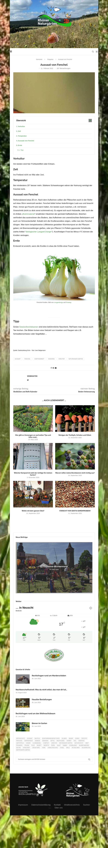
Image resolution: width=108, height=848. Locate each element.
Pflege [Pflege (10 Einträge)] (26, 745)
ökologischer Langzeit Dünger (39, 232)
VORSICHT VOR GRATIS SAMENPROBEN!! (75, 511)
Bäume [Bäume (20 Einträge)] (71, 738)
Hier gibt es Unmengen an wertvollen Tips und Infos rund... (33, 436)
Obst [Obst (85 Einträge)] (86, 743)
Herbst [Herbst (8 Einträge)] (69, 740)
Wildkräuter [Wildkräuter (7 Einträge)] (86, 747)
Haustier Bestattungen (42, 699)
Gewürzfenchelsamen (28, 327)
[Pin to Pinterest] (53, 368)
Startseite (39, 59)
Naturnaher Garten (76, 359)
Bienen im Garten (39, 723)
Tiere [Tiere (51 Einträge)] (43, 747)
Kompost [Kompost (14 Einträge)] (46, 743)
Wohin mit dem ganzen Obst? (33, 511)
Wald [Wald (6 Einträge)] (68, 747)
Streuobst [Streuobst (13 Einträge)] (26, 747)
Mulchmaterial (28, 214)
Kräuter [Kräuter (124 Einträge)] (54, 743)
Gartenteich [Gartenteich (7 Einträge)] (28, 740)
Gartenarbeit (39, 359)
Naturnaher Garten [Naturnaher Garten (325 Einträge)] (65, 743)
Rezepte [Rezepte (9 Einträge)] (46, 745)
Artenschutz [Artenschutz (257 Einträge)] (20, 738)
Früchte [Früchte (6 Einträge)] (84, 738)
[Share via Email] (55, 368)
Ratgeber (50, 59)
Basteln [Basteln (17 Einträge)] (37, 738)
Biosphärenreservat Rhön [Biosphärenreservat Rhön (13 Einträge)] (50, 738)
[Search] (93, 51)
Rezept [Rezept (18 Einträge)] (39, 745)
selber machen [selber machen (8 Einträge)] (84, 745)
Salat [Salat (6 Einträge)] (59, 745)
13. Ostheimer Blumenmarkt (54, 566)
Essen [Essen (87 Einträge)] (77, 738)
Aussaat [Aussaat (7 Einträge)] (29, 738)
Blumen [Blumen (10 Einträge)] (64, 738)
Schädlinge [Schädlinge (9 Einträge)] (73, 745)
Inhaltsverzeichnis (72, 805)
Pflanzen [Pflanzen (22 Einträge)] (19, 745)
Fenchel (27, 359)
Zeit (19, 131)
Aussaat (18, 359)
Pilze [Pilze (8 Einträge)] (33, 745)
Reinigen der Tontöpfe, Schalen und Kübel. (75, 435)
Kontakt (57, 805)
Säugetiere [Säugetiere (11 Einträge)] (36, 747)
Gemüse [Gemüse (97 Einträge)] (37, 740)
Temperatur (22, 136)
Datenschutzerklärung (40, 805)
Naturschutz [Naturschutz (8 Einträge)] (79, 743)
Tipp (22, 150)
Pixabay (68, 302)
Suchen (86, 805)
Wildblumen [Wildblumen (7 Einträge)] (76, 747)
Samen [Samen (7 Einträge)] (65, 745)
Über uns (59, 808)
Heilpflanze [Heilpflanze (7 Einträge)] (60, 740)
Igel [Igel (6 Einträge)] (75, 740)
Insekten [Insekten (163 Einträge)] (81, 740)
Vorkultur (21, 126)
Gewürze (51, 359)
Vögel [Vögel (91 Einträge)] (62, 747)
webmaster (32, 376)
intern (50, 808)
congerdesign (58, 302)
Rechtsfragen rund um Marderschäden (49, 676)
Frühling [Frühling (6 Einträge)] (19, 740)
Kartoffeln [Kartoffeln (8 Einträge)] (20, 743)
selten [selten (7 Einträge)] (18, 747)
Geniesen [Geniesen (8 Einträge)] (45, 740)
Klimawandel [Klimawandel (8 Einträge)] (37, 743)
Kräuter (62, 359)
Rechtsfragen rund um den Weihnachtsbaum (35, 713)
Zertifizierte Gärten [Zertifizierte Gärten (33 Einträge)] (23, 750)
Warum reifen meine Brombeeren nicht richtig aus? (75, 473)
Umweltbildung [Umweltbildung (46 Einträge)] (53, 747)
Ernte (20, 145)
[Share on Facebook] (51, 368)
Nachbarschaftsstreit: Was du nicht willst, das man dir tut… (41, 690)
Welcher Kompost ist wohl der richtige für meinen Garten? (33, 474)
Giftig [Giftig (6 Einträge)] (52, 740)
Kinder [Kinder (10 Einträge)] (28, 743)
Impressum (23, 805)
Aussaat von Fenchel (26, 141)
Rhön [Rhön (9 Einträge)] (53, 745)
